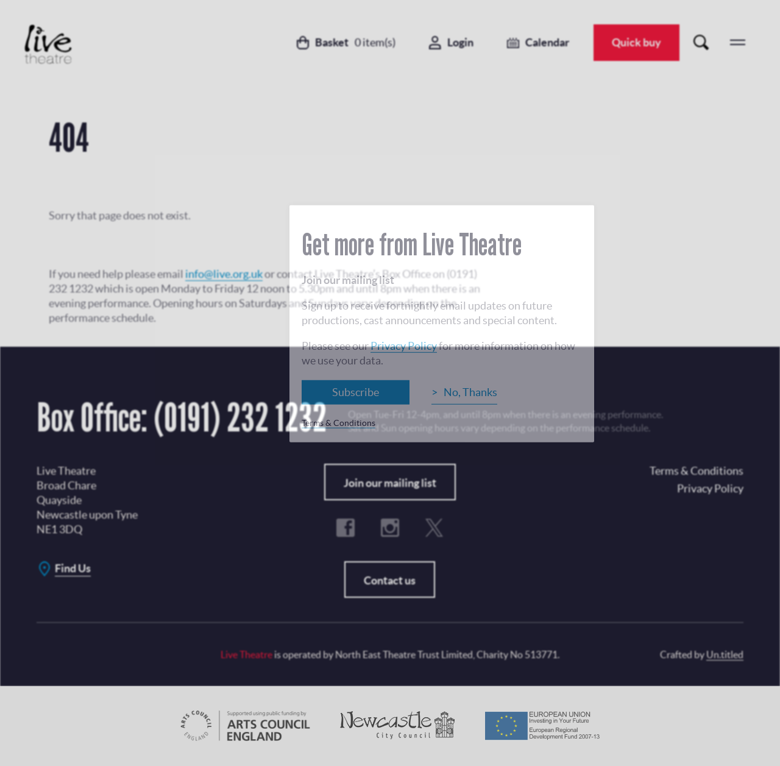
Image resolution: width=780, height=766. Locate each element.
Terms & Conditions (338, 423)
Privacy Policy (403, 345)
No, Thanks (470, 392)
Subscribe (355, 392)
